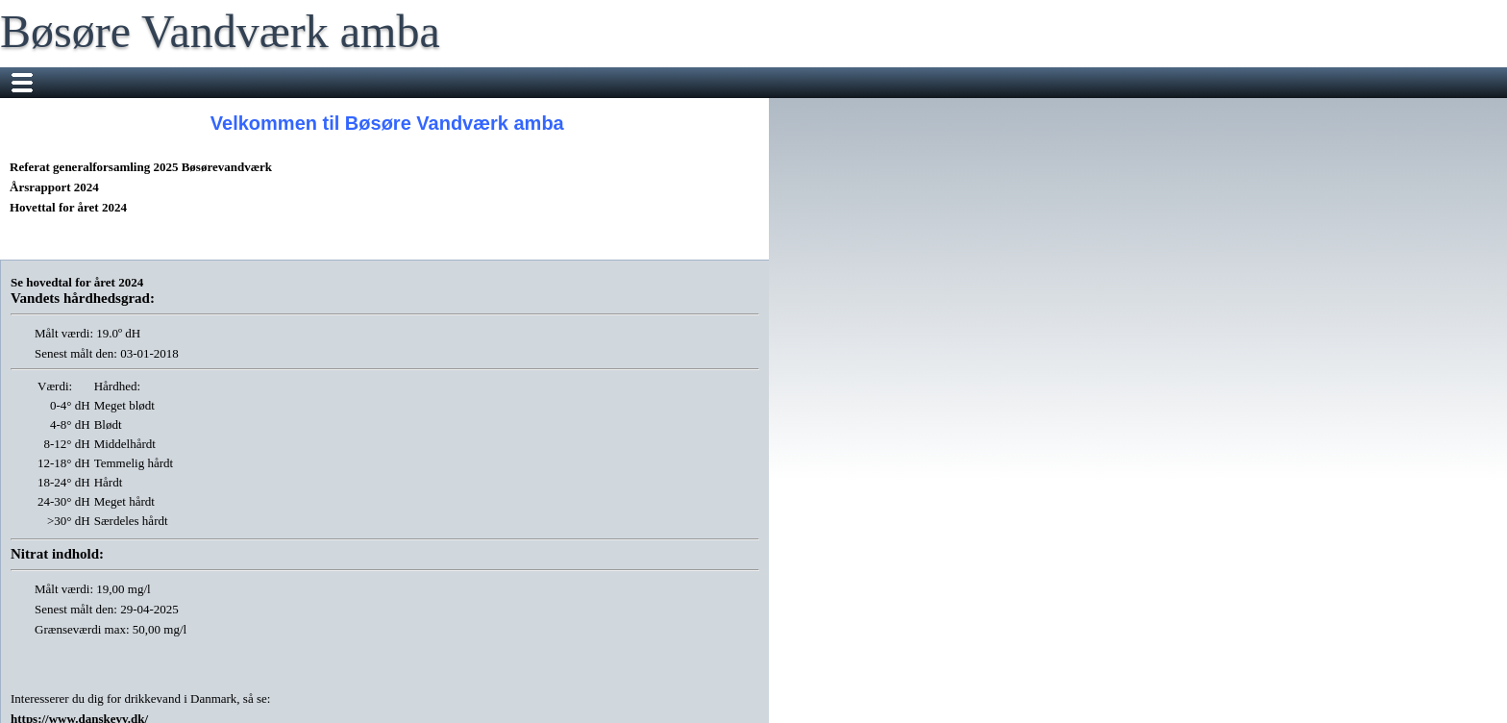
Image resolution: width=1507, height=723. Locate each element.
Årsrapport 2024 (54, 187)
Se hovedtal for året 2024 (77, 282)
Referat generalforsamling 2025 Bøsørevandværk (141, 167)
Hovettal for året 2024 (68, 207)
